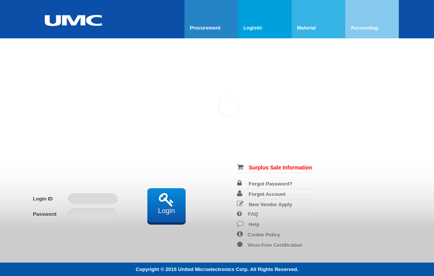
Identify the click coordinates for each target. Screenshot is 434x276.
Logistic (253, 28)
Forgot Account (261, 194)
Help (248, 224)
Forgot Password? (264, 184)
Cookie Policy (258, 235)
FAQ (247, 214)
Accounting (364, 28)
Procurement (205, 28)
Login (166, 203)
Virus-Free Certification (270, 245)
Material (306, 28)
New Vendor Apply (264, 204)
